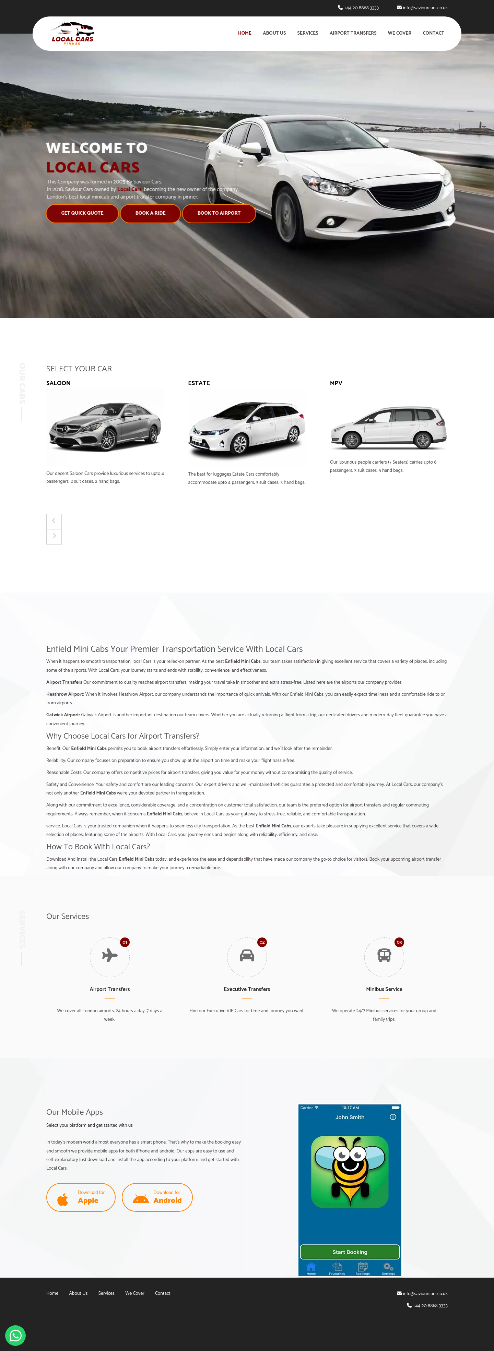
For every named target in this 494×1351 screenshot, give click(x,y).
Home (244, 33)
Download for (81, 1198)
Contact (433, 33)
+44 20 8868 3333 (361, 8)
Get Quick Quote (69, 213)
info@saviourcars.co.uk (425, 8)
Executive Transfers (247, 989)
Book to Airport (205, 213)
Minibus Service (384, 989)
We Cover (400, 33)
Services (307, 33)
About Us (274, 33)
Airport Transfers (353, 33)
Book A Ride (137, 213)
